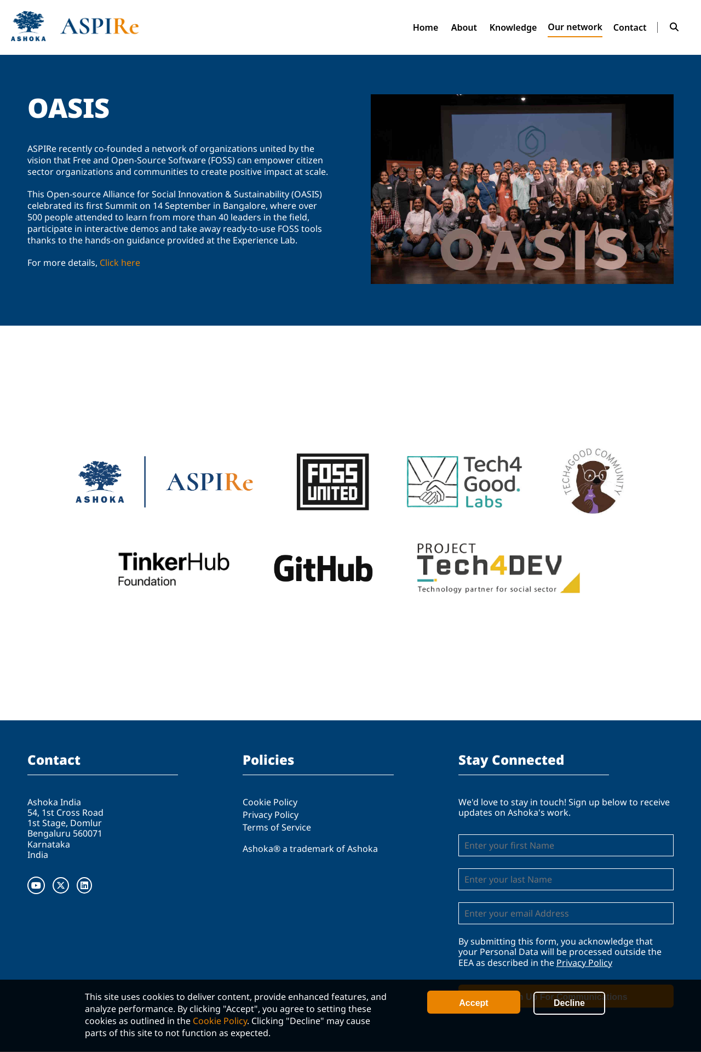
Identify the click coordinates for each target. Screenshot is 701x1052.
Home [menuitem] (426, 27)
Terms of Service (277, 827)
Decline (569, 1003)
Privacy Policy (270, 815)
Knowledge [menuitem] (513, 27)
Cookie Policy (220, 1021)
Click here (120, 263)
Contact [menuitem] (630, 27)
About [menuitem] (464, 27)
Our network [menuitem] (575, 27)
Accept (473, 1003)
